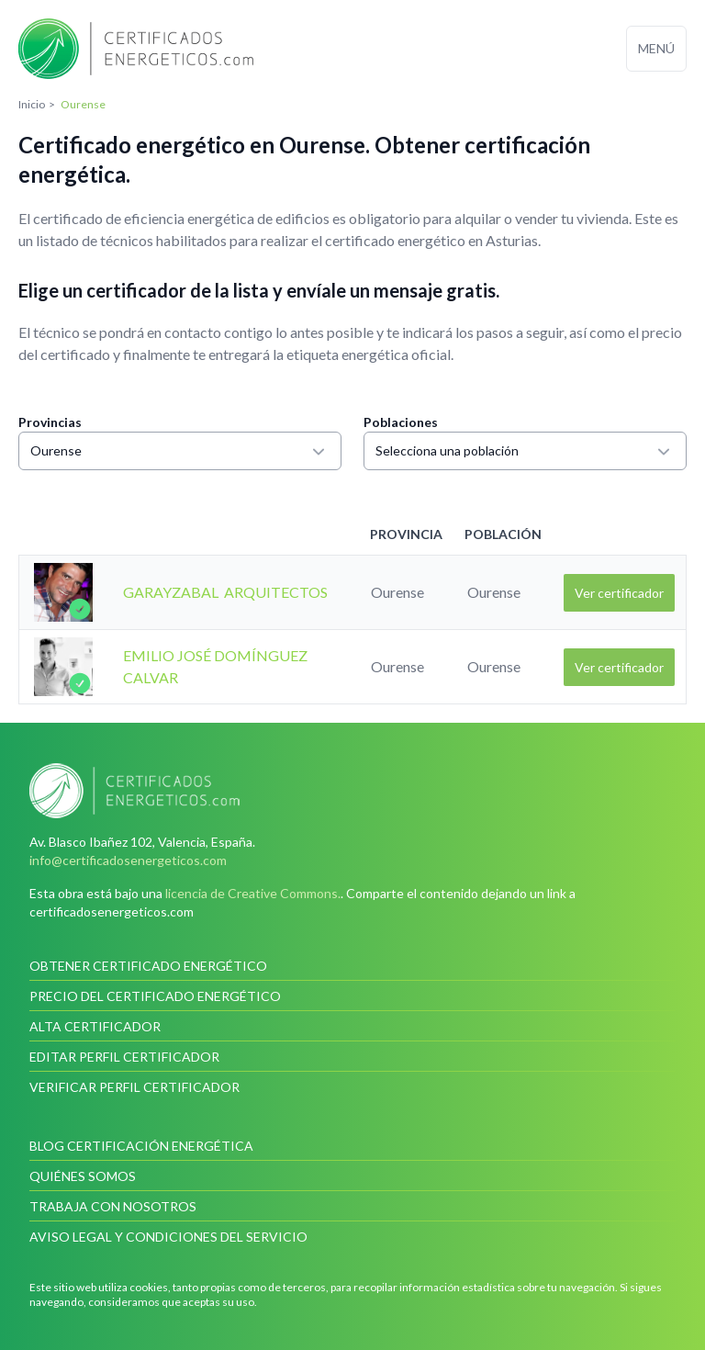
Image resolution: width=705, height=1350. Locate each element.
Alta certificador (95, 1026)
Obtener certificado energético (148, 965)
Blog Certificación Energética (141, 1145)
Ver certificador (619, 593)
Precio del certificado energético (155, 996)
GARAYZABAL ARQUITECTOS (225, 592)
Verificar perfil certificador (134, 1087)
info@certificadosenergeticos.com (128, 860)
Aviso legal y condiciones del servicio (168, 1236)
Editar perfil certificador (124, 1056)
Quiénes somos (82, 1176)
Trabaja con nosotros (112, 1206)
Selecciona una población (525, 451)
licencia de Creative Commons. (253, 893)
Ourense (180, 451)
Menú (656, 48)
